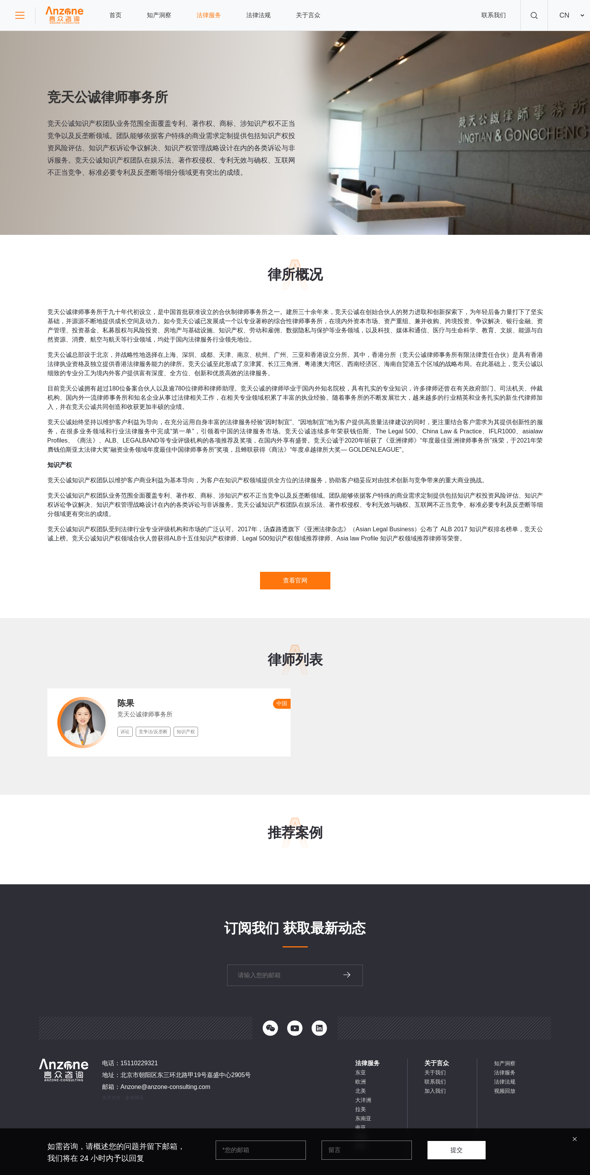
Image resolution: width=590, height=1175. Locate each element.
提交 (456, 1150)
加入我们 (435, 1091)
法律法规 (258, 15)
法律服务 (209, 15)
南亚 (360, 1128)
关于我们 (435, 1072)
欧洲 (360, 1082)
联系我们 (493, 15)
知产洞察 (159, 15)
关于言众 (308, 15)
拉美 (360, 1109)
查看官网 (295, 580)
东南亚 (363, 1118)
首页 (115, 15)
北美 (360, 1091)
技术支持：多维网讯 (122, 1097)
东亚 (360, 1072)
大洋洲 (363, 1100)
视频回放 (504, 1091)
